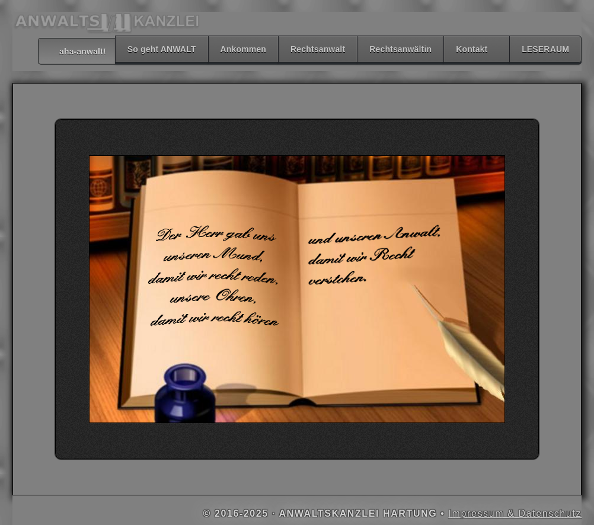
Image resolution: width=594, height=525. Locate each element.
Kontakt (471, 49)
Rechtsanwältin (400, 49)
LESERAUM (545, 49)
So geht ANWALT (161, 49)
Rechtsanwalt (317, 49)
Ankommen (244, 49)
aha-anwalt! (76, 51)
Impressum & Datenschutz (515, 513)
